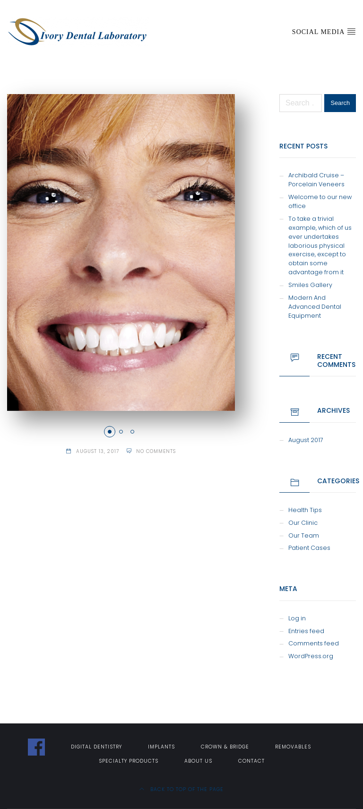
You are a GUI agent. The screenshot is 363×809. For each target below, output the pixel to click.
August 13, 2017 (97, 451)
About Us (198, 761)
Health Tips (305, 510)
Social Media (324, 31)
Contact (251, 761)
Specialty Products (128, 761)
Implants (161, 746)
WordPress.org (310, 656)
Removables (293, 746)
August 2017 (305, 440)
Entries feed (306, 631)
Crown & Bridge (225, 746)
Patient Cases (309, 548)
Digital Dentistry (96, 746)
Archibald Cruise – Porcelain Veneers (316, 179)
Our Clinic (303, 523)
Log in (297, 618)
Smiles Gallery (310, 285)
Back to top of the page (181, 789)
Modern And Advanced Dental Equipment (314, 307)
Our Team (303, 535)
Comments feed (313, 643)
